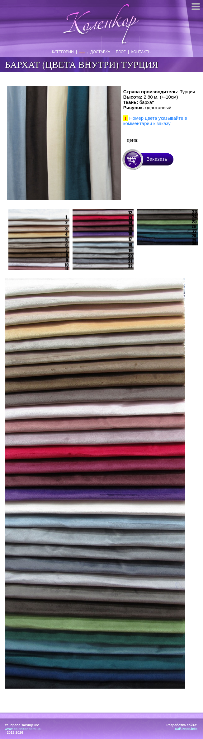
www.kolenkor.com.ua (22, 729)
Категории (64, 52)
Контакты (140, 52)
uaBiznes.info (186, 729)
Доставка (99, 52)
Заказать (157, 159)
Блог (119, 52)
